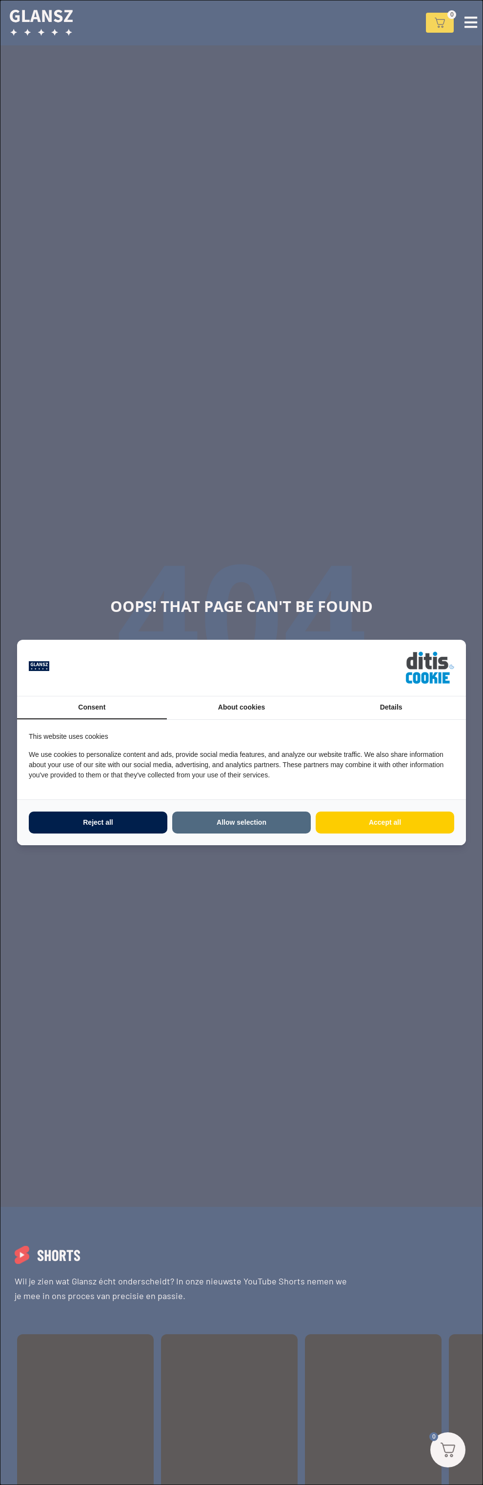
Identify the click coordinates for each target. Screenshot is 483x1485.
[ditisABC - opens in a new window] (429, 667)
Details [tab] (391, 707)
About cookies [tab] (241, 707)
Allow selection (241, 822)
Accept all (385, 822)
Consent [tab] (91, 707)
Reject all (98, 822)
